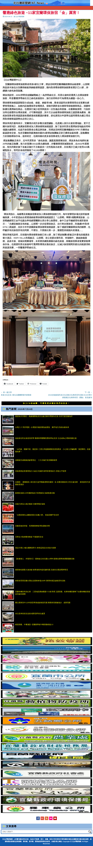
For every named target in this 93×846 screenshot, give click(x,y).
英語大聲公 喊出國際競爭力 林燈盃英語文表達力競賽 (35, 548)
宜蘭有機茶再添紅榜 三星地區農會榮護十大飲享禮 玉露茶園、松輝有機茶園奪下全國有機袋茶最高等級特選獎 (52, 593)
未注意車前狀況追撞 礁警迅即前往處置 (30, 613)
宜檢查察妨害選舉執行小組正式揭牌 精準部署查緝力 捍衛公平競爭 (40, 471)
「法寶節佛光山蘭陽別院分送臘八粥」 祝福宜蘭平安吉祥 (37, 515)
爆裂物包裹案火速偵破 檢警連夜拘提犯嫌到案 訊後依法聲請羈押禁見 (41, 570)
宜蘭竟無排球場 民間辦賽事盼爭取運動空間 (32, 526)
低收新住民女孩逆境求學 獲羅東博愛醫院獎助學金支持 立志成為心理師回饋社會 (46, 438)
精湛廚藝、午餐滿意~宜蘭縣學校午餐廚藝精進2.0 (34, 624)
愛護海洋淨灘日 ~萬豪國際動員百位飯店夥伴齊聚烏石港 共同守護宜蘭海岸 (43, 416)
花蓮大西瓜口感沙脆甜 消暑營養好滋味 (30, 504)
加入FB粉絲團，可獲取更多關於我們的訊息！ (46, 403)
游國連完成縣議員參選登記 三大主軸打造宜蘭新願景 (36, 460)
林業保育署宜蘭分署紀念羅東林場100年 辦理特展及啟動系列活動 (40, 581)
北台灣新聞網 (19, 16)
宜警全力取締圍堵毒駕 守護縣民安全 (29, 537)
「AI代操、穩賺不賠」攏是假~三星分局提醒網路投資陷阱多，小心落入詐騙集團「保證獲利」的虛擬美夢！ (52, 450)
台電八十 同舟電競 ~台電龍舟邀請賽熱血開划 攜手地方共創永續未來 (42, 427)
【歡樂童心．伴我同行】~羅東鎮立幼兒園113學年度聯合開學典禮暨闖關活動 (44, 559)
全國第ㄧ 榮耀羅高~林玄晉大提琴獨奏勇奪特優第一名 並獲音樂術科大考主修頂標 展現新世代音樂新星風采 (52, 483)
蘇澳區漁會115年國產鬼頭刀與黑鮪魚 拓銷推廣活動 (35, 493)
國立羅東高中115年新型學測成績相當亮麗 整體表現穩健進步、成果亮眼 (42, 603)
